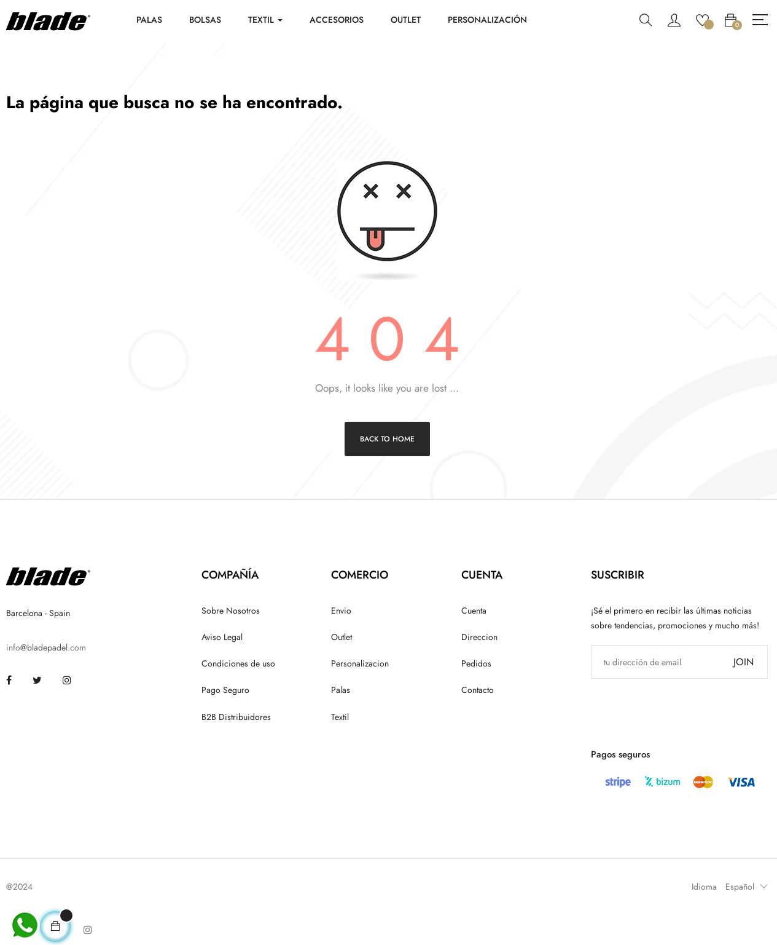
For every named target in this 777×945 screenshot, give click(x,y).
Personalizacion (360, 663)
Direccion (479, 637)
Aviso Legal (222, 637)
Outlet (341, 637)
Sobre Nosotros (230, 610)
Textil (340, 717)
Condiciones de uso (238, 663)
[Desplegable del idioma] (743, 886)
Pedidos (476, 663)
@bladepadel (44, 647)
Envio (341, 610)
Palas (340, 690)
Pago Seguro (225, 690)
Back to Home (387, 439)
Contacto (477, 690)
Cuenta (473, 610)
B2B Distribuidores (236, 717)
